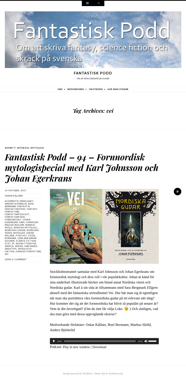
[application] (104, 351)
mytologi (37, 147)
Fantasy (32, 219)
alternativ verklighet (19, 211)
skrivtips (11, 259)
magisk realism (14, 235)
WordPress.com (116, 383)
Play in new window (77, 357)
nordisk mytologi (25, 238)
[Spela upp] (54, 351)
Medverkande (75, 89)
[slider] (100, 351)
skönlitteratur (26, 254)
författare (12, 222)
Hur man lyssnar (117, 89)
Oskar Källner (14, 206)
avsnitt (10, 147)
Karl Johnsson (28, 232)
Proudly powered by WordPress (77, 383)
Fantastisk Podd (93, 73)
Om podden (96, 89)
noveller (19, 243)
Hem (60, 89)
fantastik (23, 217)
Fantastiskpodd (15, 219)
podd (31, 246)
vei (7, 264)
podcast (21, 246)
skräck (9, 256)
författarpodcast (17, 225)
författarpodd (15, 227)
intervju (23, 147)
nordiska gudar (15, 240)
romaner (10, 248)
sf (13, 254)
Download (102, 357)
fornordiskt (13, 230)
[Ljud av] (146, 351)
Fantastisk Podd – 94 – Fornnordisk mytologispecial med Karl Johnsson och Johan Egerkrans (77, 172)
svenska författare (28, 262)
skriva (19, 256)
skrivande (30, 256)
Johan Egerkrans (18, 231)
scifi (8, 254)
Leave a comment (16, 270)
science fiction (26, 251)
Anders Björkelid (16, 214)
